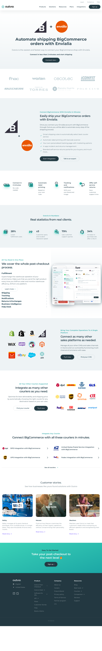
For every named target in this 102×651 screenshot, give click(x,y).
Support (77, 626)
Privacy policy (59, 620)
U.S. (55, 629)
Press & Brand (59, 616)
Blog (75, 610)
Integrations (81, 7)
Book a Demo (39, 636)
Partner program (60, 626)
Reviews (77, 623)
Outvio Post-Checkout (41, 611)
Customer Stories (40, 630)
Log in (82, 2)
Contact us (90, 2)
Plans (72, 7)
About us (57, 610)
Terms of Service (60, 623)
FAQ (98, 2)
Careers (56, 613)
